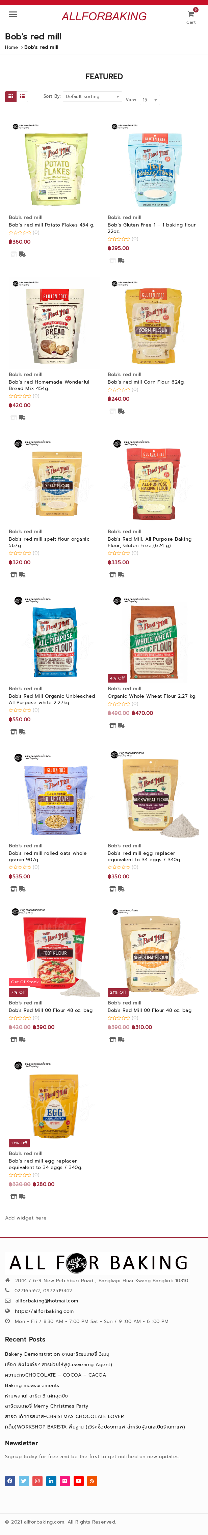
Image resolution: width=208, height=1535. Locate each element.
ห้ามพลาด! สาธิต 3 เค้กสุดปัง (36, 1395)
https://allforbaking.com (44, 1311)
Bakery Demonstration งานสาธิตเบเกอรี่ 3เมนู (57, 1354)
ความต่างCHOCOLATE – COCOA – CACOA (55, 1375)
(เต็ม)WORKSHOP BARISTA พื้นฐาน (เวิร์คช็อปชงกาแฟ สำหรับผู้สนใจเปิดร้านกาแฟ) (95, 1427)
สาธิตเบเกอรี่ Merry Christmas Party (46, 1406)
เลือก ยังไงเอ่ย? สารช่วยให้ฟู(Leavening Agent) (58, 1364)
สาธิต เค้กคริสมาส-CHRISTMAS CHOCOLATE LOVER (64, 1416)
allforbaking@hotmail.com (47, 1300)
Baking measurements (32, 1385)
